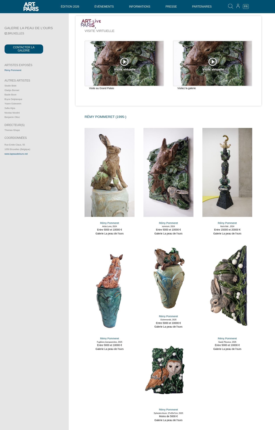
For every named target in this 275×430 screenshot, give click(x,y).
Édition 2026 (70, 6)
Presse (171, 6)
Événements (104, 6)
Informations (139, 6)
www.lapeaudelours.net (16, 154)
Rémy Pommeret (13, 70)
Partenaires (202, 6)
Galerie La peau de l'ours (109, 233)
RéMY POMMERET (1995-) (105, 117)
